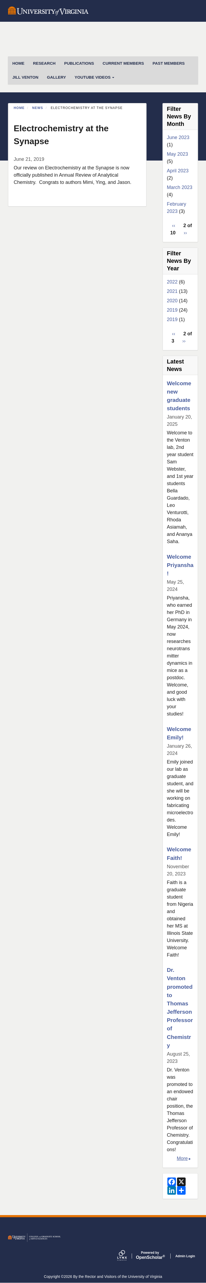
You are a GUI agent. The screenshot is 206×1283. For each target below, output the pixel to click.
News (37, 108)
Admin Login (185, 1256)
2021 (172, 291)
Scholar (150, 1255)
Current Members (123, 63)
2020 (172, 300)
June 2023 (178, 137)
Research (44, 63)
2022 (172, 282)
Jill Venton (25, 77)
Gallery (56, 77)
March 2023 (179, 187)
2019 (172, 310)
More (182, 1158)
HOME (18, 63)
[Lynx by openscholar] (126, 1256)
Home (19, 108)
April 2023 (178, 170)
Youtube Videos (94, 77)
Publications (79, 63)
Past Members (169, 63)
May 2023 (177, 154)
